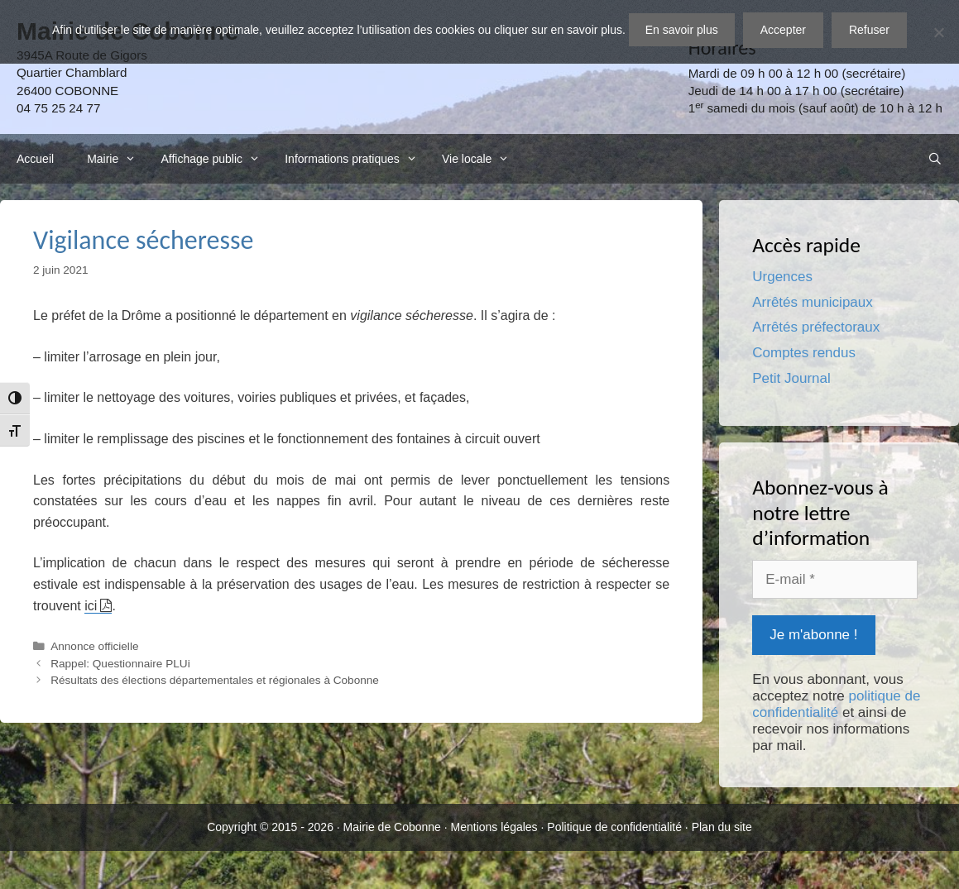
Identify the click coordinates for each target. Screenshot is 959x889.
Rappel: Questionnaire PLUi (120, 663)
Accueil (35, 158)
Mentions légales (494, 827)
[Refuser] (938, 32)
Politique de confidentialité (614, 827)
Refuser (869, 29)
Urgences (782, 276)
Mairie (115, 159)
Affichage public (214, 159)
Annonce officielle (94, 646)
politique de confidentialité (836, 704)
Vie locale (480, 159)
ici (90, 606)
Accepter (783, 29)
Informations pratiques (355, 159)
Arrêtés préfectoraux (816, 327)
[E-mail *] (835, 580)
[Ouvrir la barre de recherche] (935, 159)
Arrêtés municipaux (812, 302)
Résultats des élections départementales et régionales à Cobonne (214, 680)
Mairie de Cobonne (392, 827)
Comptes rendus (804, 353)
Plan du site (722, 827)
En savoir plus (681, 29)
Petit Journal (791, 378)
